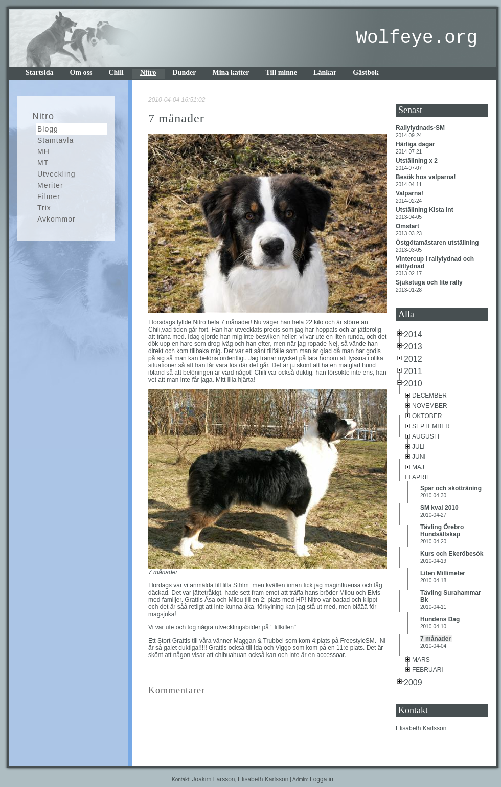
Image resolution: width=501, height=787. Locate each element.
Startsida (39, 72)
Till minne (281, 72)
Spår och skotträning (451, 488)
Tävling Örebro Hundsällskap (442, 530)
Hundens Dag (441, 619)
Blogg (47, 129)
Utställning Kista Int (425, 209)
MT (43, 163)
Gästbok (366, 72)
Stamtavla (55, 140)
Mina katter (231, 72)
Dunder (184, 72)
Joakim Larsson (213, 779)
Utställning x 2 (417, 160)
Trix (44, 208)
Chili (116, 72)
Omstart (408, 226)
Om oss (81, 72)
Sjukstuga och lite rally (430, 282)
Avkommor (56, 219)
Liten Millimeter (443, 573)
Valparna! (410, 193)
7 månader (436, 638)
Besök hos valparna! (427, 177)
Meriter (50, 185)
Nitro (148, 72)
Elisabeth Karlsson (421, 728)
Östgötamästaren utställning (438, 242)
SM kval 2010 (440, 507)
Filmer (48, 196)
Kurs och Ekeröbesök (452, 553)
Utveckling (56, 174)
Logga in (321, 779)
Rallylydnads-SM (421, 128)
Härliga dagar (416, 144)
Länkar (324, 72)
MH (43, 151)
